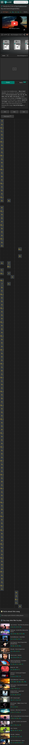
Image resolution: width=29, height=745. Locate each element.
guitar (3, 55)
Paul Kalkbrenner (21, 6)
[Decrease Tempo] (2, 35)
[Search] (26, 2)
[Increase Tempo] (8, 35)
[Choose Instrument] (7, 55)
